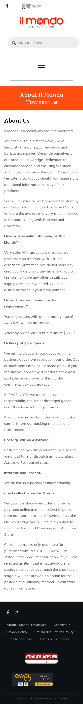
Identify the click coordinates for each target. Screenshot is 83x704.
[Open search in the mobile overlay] (41, 42)
